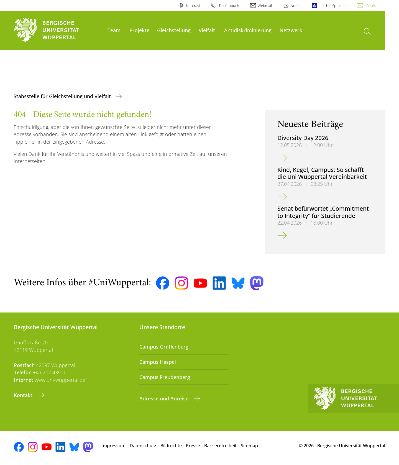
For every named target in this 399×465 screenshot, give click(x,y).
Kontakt (24, 395)
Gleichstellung (174, 30)
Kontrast (193, 5)
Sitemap (249, 446)
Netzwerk (291, 30)
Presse (193, 446)
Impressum (113, 446)
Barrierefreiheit (220, 446)
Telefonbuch (229, 5)
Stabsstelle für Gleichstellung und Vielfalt (63, 96)
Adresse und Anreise (164, 398)
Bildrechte (171, 446)
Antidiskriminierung (248, 30)
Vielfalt (207, 30)
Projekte (139, 30)
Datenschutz (143, 446)
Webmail (265, 5)
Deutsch (373, 5)
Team (114, 30)
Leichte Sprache (333, 5)
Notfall (296, 5)
